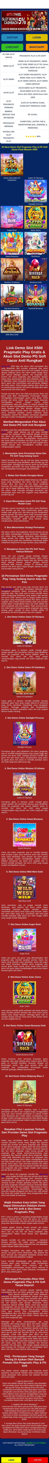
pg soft (4, 1294)
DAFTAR (12, 37)
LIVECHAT (12, 47)
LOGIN (37, 37)
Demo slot (5, 366)
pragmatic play (7, 589)
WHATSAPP (36, 47)
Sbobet (30, 1443)
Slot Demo (40, 1443)
